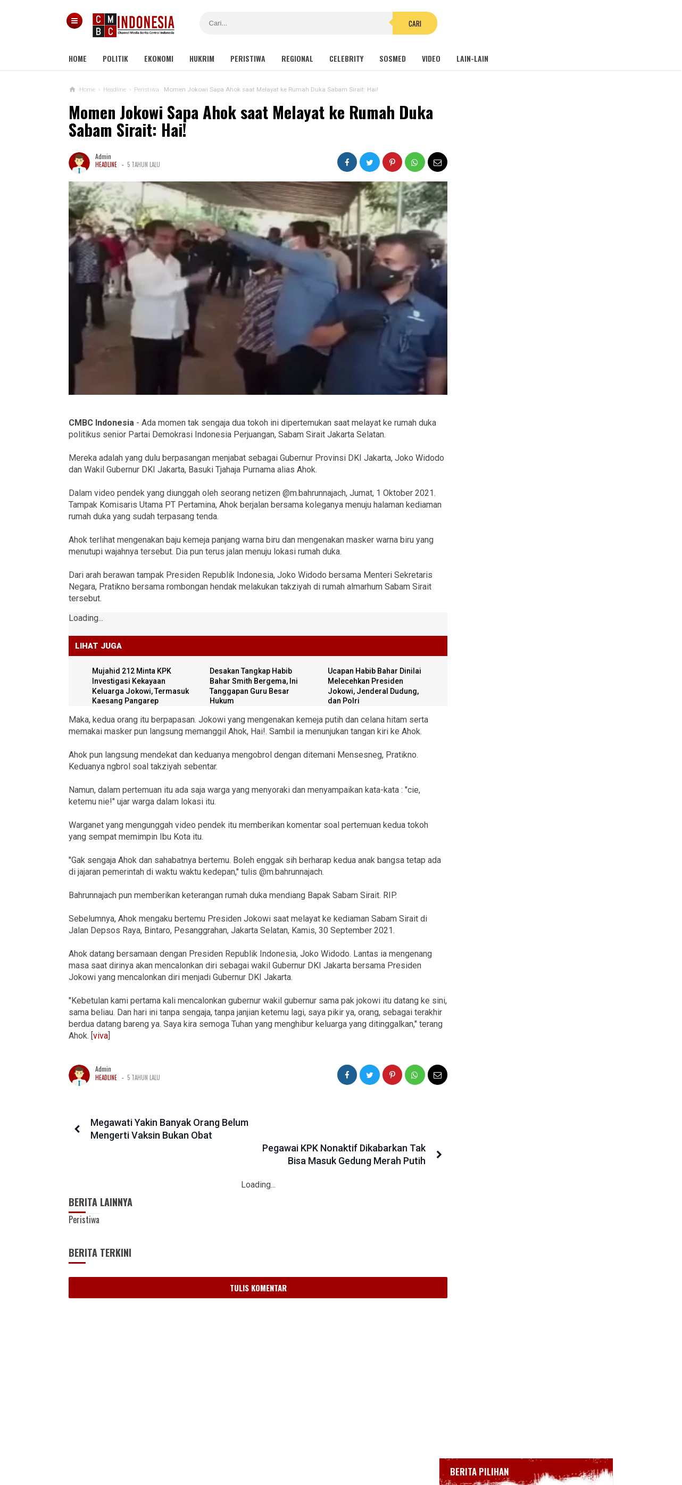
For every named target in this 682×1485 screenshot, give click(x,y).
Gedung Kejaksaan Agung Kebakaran (526, 324)
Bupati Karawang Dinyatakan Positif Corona (536, 403)
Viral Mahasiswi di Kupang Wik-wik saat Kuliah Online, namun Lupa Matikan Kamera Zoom (522, 774)
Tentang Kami (234, 1442)
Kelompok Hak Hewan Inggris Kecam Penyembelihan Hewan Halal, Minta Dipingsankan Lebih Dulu (524, 722)
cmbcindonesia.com (338, 1459)
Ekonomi (158, 58)
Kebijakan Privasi (390, 1442)
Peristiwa (247, 58)
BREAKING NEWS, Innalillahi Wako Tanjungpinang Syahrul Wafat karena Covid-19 (536, 354)
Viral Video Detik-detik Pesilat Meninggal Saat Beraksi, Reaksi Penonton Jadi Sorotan (518, 671)
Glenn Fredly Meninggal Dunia (516, 382)
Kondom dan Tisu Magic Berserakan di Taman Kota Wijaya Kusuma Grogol (524, 619)
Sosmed (392, 58)
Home (78, 58)
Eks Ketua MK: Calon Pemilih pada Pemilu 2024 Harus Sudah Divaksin (523, 820)
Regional (297, 58)
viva (176, 1032)
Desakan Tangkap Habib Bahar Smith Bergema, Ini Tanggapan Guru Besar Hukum (525, 1001)
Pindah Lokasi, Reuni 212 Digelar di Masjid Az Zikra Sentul (523, 862)
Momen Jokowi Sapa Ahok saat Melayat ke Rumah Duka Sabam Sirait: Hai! (251, 121)
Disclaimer (453, 1442)
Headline (106, 164)
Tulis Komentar (255, 1259)
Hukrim (201, 58)
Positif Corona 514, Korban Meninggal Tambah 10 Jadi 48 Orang (528, 428)
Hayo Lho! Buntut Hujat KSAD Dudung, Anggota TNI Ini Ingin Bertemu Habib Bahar (515, 950)
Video (431, 58)
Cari (405, 23)
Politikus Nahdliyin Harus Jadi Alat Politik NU (523, 903)
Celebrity (346, 58)
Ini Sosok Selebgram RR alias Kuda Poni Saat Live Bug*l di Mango (547, 575)
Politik (115, 58)
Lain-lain (472, 58)
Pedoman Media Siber (308, 1442)
